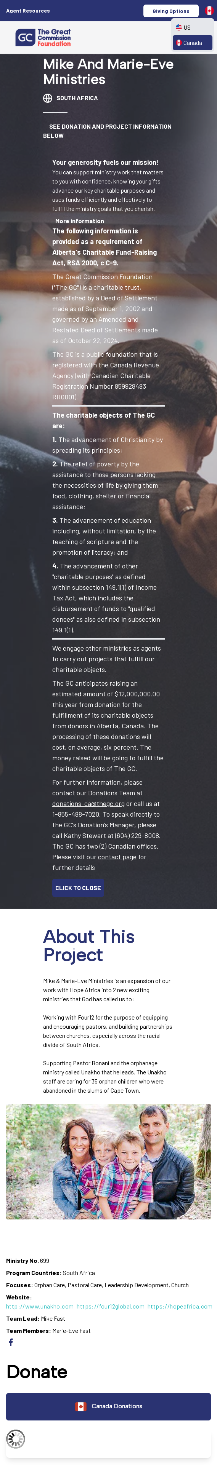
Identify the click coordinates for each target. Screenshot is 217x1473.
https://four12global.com (111, 1306)
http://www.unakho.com (40, 1306)
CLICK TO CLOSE (78, 887)
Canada (189, 42)
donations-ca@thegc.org (88, 803)
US (183, 27)
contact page (117, 856)
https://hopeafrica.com (180, 1306)
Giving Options (171, 11)
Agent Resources (28, 10)
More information (79, 220)
